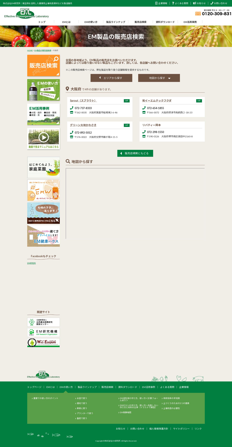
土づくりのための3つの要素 (176, 403)
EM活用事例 (190, 22)
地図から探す (157, 78)
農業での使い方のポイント (45, 398)
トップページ (34, 387)
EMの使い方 (91, 22)
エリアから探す (113, 78)
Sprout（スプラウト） (100, 100)
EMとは (66, 22)
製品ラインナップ (115, 22)
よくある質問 (180, 3)
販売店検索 (140, 22)
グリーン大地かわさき (100, 125)
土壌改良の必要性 (171, 408)
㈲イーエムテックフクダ (172, 100)
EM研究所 (31, 263)
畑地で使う (82, 403)
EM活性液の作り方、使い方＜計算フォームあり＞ (139, 399)
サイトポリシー (181, 428)
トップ (41, 22)
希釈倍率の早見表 (171, 398)
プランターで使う (85, 413)
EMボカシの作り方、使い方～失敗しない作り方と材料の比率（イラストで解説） (139, 406)
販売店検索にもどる (137, 153)
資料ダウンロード (165, 22)
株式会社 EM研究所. (113, 441)
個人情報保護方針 (158, 428)
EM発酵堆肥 (125, 412)
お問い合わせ (219, 3)
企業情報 (161, 3)
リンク (198, 428)
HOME (30, 50)
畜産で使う (82, 418)
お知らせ (199, 3)
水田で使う (82, 398)
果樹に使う (82, 408)
